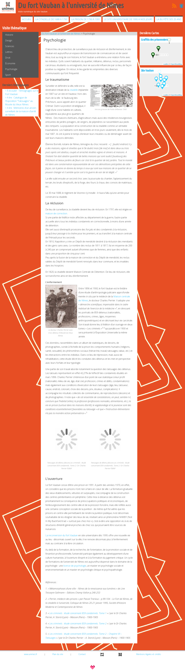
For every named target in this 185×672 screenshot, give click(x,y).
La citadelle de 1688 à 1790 (51, 19)
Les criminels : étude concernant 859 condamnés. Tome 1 (77, 613)
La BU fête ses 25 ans (168, 19)
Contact (82, 654)
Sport (8, 74)
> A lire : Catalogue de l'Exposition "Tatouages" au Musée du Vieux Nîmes (19, 101)
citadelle (74, 89)
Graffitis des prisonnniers (154, 39)
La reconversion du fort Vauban (61, 535)
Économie (10, 63)
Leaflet (165, 64)
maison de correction (56, 213)
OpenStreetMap (176, 64)
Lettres (8, 52)
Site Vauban (147, 70)
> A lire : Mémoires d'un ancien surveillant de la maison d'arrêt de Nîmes (20, 111)
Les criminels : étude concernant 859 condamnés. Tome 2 (77, 623)
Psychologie (11, 69)
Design (8, 40)
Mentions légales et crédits (148, 654)
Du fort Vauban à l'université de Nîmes (61, 33)
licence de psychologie (74, 565)
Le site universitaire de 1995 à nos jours (128, 19)
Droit (7, 57)
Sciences (9, 46)
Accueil (26, 19)
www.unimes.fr (30, 654)
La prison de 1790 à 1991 (85, 19)
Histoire (9, 34)
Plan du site (57, 654)
